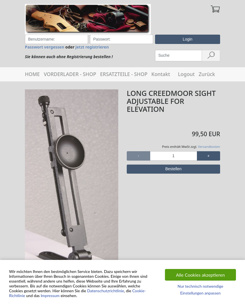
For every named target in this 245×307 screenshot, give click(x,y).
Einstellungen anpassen (200, 293)
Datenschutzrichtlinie (105, 290)
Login (187, 39)
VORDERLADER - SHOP (70, 74)
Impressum (50, 295)
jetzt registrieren (92, 47)
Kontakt (160, 74)
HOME (32, 74)
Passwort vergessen (44, 47)
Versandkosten (209, 146)
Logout (186, 74)
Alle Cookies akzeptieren (200, 274)
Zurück (207, 74)
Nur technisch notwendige (200, 286)
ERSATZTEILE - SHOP (123, 74)
